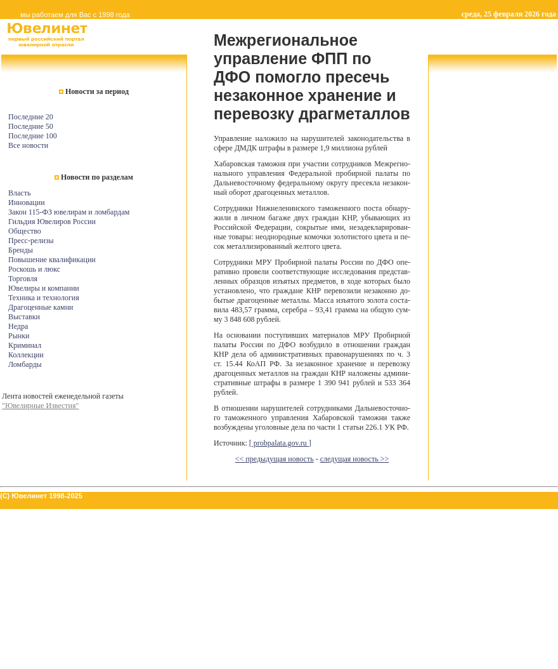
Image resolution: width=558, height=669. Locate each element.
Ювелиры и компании (43, 288)
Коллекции (26, 354)
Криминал (24, 345)
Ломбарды (25, 364)
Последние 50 (30, 126)
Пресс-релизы (30, 240)
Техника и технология (43, 297)
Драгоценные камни (41, 307)
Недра (18, 326)
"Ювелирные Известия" (40, 405)
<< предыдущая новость (274, 458)
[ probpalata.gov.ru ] (280, 443)
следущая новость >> (354, 458)
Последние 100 (32, 135)
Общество (24, 231)
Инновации (26, 202)
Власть (19, 193)
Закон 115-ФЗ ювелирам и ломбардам (68, 212)
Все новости (28, 145)
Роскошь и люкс (34, 269)
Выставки (24, 316)
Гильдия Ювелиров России (52, 221)
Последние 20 (30, 116)
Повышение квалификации (52, 259)
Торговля (22, 278)
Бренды (20, 250)
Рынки (18, 335)
